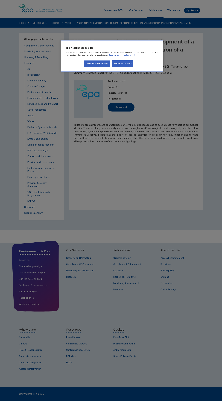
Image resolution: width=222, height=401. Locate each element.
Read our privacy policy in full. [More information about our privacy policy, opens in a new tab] (122, 55)
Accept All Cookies (123, 63)
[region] (112, 56)
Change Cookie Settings (97, 63)
